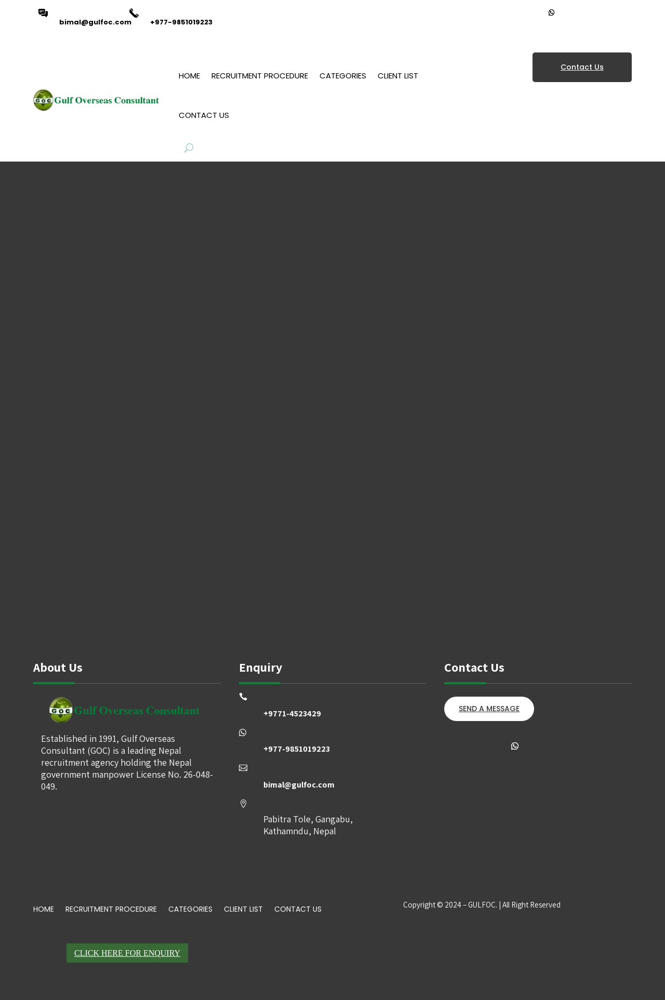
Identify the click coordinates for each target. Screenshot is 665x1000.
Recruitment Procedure (259, 75)
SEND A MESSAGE (489, 708)
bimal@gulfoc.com (95, 22)
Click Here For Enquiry (127, 953)
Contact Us (204, 115)
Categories (343, 75)
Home (189, 75)
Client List (398, 75)
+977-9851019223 (181, 22)
